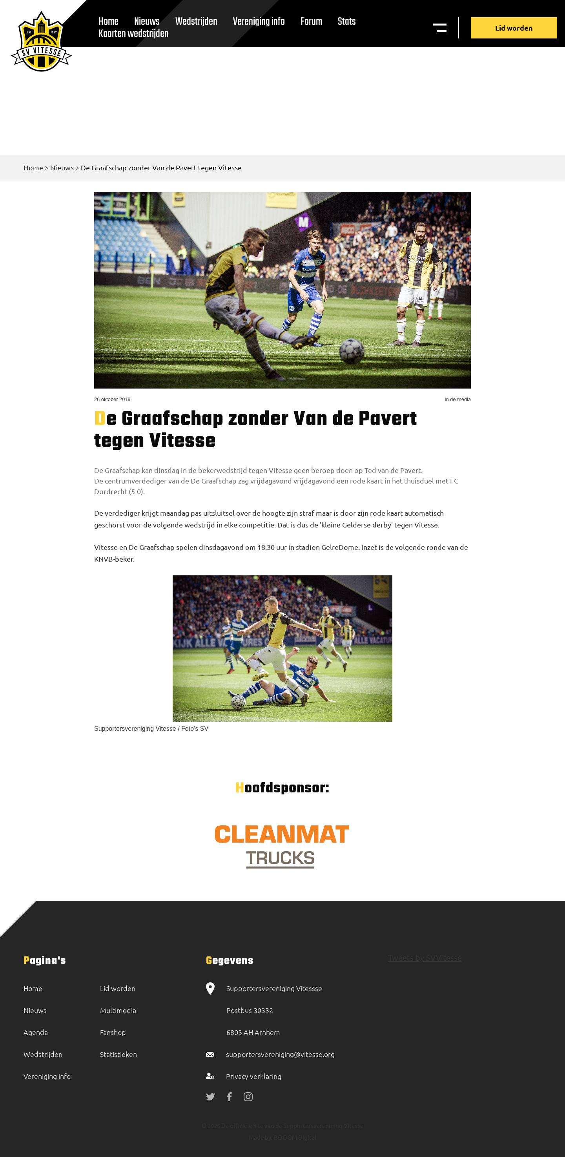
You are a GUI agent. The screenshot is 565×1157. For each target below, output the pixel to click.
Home (33, 167)
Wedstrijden (196, 21)
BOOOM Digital (294, 1137)
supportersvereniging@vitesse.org (280, 1053)
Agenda (36, 1032)
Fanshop (113, 1032)
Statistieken (118, 1053)
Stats (347, 21)
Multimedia (118, 1010)
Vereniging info (259, 21)
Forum (311, 21)
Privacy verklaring (253, 1075)
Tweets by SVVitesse (425, 957)
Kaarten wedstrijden (133, 34)
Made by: (261, 1137)
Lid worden (514, 27)
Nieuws (62, 167)
